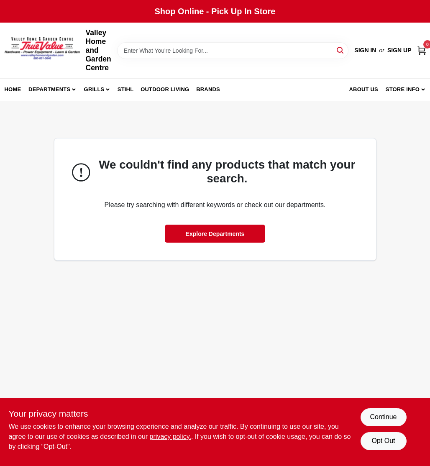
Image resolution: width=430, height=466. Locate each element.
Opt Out (383, 440)
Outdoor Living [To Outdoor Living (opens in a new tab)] (165, 89)
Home (13, 89)
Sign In (365, 50)
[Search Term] (233, 50)
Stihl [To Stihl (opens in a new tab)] (126, 89)
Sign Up (399, 50)
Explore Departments (215, 233)
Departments (49, 89)
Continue (383, 416)
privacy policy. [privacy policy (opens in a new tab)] (170, 436)
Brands (208, 89)
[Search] (341, 50)
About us (363, 89)
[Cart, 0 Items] (421, 50)
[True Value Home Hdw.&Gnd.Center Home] (42, 50)
